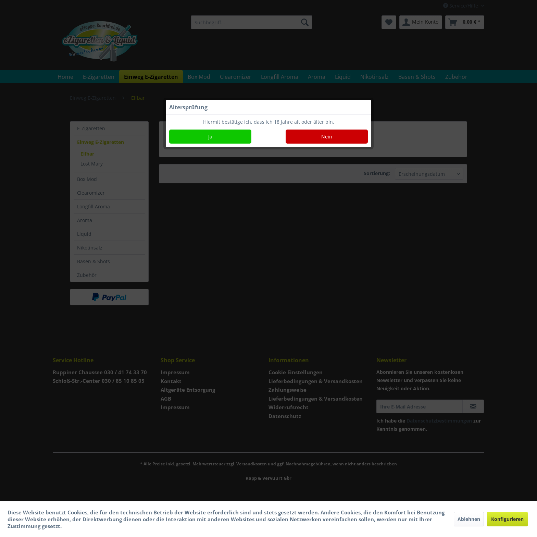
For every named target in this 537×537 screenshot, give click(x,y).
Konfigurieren (507, 519)
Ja (210, 136)
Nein (326, 136)
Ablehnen (469, 519)
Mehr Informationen (89, 526)
